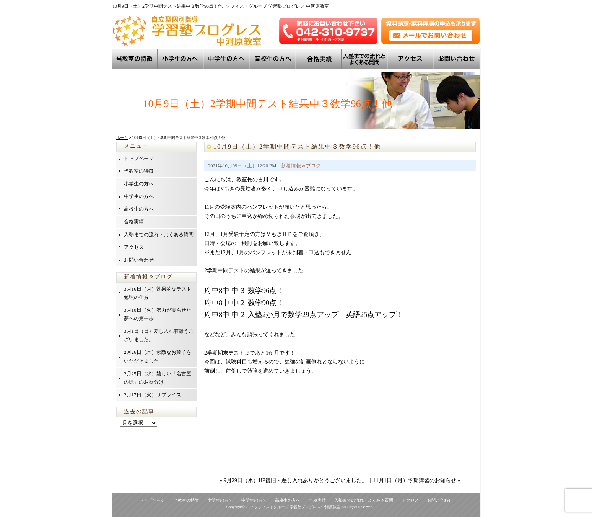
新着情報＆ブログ (301, 166)
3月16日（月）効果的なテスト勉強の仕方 (157, 293)
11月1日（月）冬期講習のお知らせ (415, 480)
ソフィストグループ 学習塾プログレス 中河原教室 (297, 507)
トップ (319, 59)
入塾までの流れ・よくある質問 (159, 234)
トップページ (139, 158)
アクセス (411, 59)
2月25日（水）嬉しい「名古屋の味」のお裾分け (157, 378)
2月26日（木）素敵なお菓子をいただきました (157, 356)
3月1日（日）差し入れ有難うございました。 (159, 335)
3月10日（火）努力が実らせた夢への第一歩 (157, 314)
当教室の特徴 (135, 59)
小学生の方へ (181, 59)
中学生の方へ (227, 59)
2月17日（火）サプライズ (152, 395)
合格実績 (134, 221)
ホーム (122, 138)
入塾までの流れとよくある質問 (365, 59)
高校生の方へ (273, 59)
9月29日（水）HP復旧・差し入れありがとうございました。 (295, 480)
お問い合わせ (457, 59)
